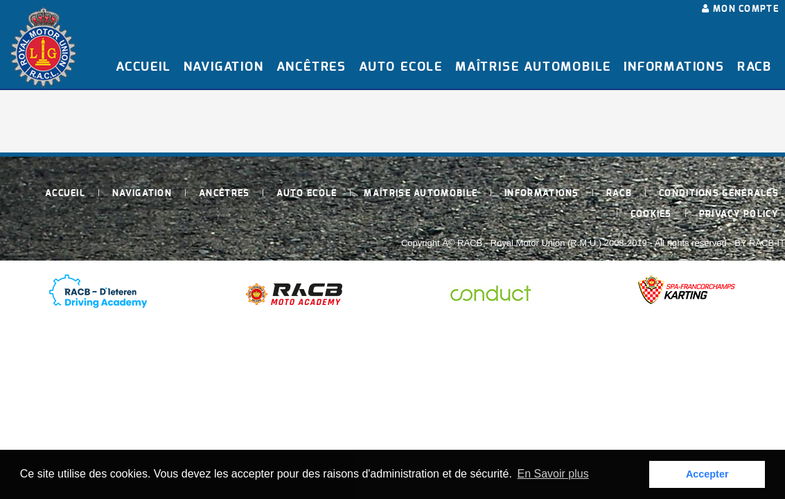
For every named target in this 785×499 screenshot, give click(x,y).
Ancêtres (311, 67)
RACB (754, 67)
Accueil (143, 67)
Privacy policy (739, 214)
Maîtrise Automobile (533, 67)
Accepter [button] (707, 474)
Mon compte (740, 9)
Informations (674, 67)
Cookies (651, 214)
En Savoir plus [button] (553, 474)
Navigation (224, 67)
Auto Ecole (401, 67)
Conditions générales (719, 193)
